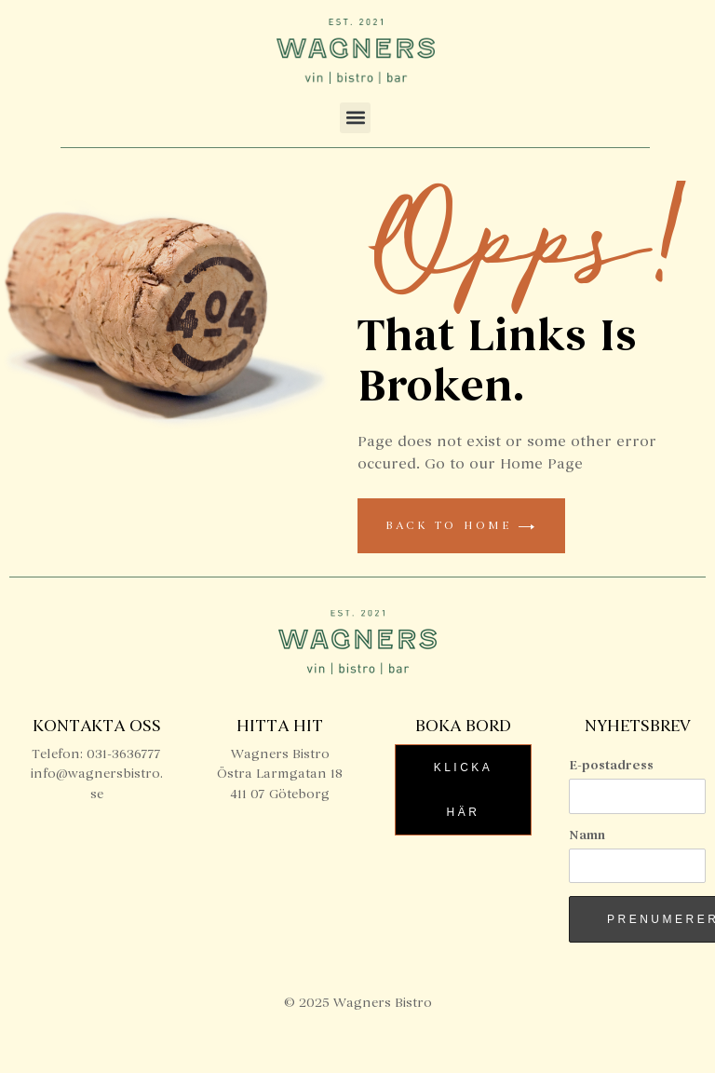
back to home (461, 525)
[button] (355, 117)
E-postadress (611, 765)
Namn (587, 835)
